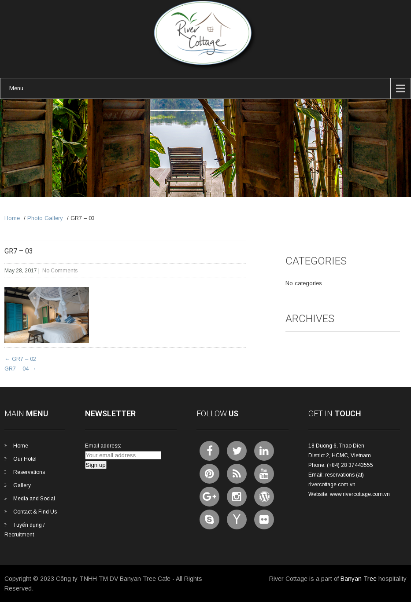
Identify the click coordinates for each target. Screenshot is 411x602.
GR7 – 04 (20, 368)
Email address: (103, 446)
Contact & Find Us (35, 512)
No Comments (60, 271)
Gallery (22, 485)
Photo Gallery (45, 218)
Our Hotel (25, 459)
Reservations (29, 472)
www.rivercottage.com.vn (360, 494)
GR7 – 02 (20, 359)
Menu (16, 88)
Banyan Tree (359, 578)
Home (12, 218)
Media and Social (34, 499)
